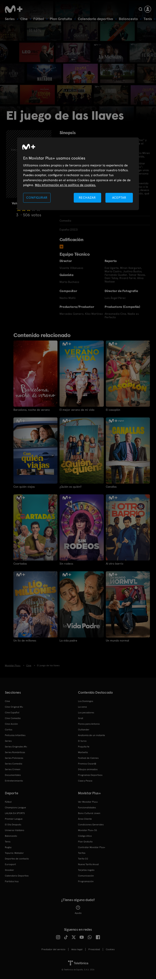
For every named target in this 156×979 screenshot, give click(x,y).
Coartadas (20, 563)
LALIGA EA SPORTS (15, 813)
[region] (78, 173)
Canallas (111, 486)
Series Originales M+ (16, 746)
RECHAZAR (87, 197)
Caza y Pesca (85, 780)
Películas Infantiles (15, 735)
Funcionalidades (87, 807)
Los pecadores (86, 712)
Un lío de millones (24, 640)
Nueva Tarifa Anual (88, 864)
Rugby (8, 847)
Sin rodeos (66, 563)
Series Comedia (13, 763)
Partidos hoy (11, 881)
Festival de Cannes (88, 758)
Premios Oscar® (87, 763)
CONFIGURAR (36, 197)
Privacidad (94, 949)
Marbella (83, 752)
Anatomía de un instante (91, 735)
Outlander (83, 729)
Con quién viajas (24, 486)
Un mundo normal (117, 640)
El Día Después (13, 824)
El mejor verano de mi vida (77, 409)
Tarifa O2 (83, 858)
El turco (82, 741)
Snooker (9, 870)
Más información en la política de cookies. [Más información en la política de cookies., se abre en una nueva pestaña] (65, 185)
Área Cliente (85, 818)
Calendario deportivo (95, 19)
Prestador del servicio (53, 949)
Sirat (80, 718)
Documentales (13, 775)
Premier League (14, 818)
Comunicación (86, 875)
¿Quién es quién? (70, 486)
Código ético (85, 836)
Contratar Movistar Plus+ (91, 847)
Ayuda (78, 910)
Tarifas (81, 853)
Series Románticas (15, 752)
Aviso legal (76, 949)
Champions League (15, 807)
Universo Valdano (14, 830)
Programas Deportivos (90, 775)
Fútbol (38, 19)
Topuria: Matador (14, 853)
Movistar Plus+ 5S (87, 830)
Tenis (148, 19)
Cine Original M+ (14, 706)
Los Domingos (85, 701)
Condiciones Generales (91, 824)
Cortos (8, 729)
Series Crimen (12, 769)
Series (10, 19)
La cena (82, 706)
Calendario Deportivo (17, 875)
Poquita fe (83, 746)
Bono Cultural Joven (89, 813)
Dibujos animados (88, 769)
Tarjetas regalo (86, 870)
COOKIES (110, 949)
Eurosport (10, 864)
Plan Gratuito (61, 19)
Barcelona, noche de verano (31, 409)
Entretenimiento (14, 780)
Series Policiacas (14, 758)
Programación (86, 881)
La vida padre (68, 640)
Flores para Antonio (89, 723)
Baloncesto (128, 19)
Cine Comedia (13, 718)
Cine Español (12, 712)
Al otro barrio (114, 563)
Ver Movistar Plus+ (88, 801)
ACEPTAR (119, 197)
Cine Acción (11, 723)
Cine (24, 19)
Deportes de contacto (17, 858)
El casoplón (113, 409)
